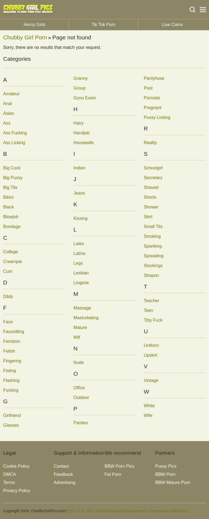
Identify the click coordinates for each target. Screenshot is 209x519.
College (10, 251)
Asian (8, 113)
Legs (78, 263)
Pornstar (152, 98)
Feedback (63, 474)
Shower (151, 207)
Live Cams (172, 24)
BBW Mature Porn (172, 482)
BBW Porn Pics (119, 466)
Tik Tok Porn (114, 24)
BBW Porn (165, 474)
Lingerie (81, 282)
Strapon (151, 275)
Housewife (83, 142)
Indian (79, 168)
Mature (80, 327)
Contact (61, 466)
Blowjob (11, 216)
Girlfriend (12, 415)
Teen (148, 310)
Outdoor (81, 397)
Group (79, 88)
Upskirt (150, 355)
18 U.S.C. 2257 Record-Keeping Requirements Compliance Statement (128, 511)
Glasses (11, 425)
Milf (76, 337)
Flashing (11, 380)
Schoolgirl (153, 168)
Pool (148, 88)
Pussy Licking (157, 117)
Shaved (151, 187)
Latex (78, 243)
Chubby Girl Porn (25, 37)
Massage (82, 308)
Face (8, 321)
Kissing (80, 218)
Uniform (151, 345)
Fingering (12, 361)
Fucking (11, 390)
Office (79, 387)
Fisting (9, 370)
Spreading (154, 256)
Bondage (12, 226)
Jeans (79, 193)
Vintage (151, 380)
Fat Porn (112, 474)
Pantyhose (154, 78)
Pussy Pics (165, 466)
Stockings (153, 265)
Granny (80, 78)
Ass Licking (14, 142)
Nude (78, 362)
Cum (8, 271)
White (149, 405)
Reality (150, 142)
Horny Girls (46, 24)
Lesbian (81, 273)
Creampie (12, 261)
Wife (148, 415)
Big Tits (10, 187)
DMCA (9, 474)
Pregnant (152, 107)
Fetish (9, 351)
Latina (79, 253)
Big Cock (12, 168)
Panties (80, 422)
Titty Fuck (153, 320)
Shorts (150, 197)
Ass (7, 123)
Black (8, 207)
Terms (9, 482)
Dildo (8, 296)
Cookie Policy (16, 466)
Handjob (81, 133)
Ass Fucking (15, 133)
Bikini (8, 197)
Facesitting (13, 331)
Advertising (64, 482)
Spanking (153, 246)
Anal (7, 103)
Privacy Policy (16, 490)
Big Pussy (13, 177)
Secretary (153, 177)
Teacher (151, 300)
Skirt (148, 216)
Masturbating (86, 317)
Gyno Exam (84, 98)
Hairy (78, 123)
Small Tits (153, 226)
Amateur (11, 93)
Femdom (11, 341)
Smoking (152, 236)
